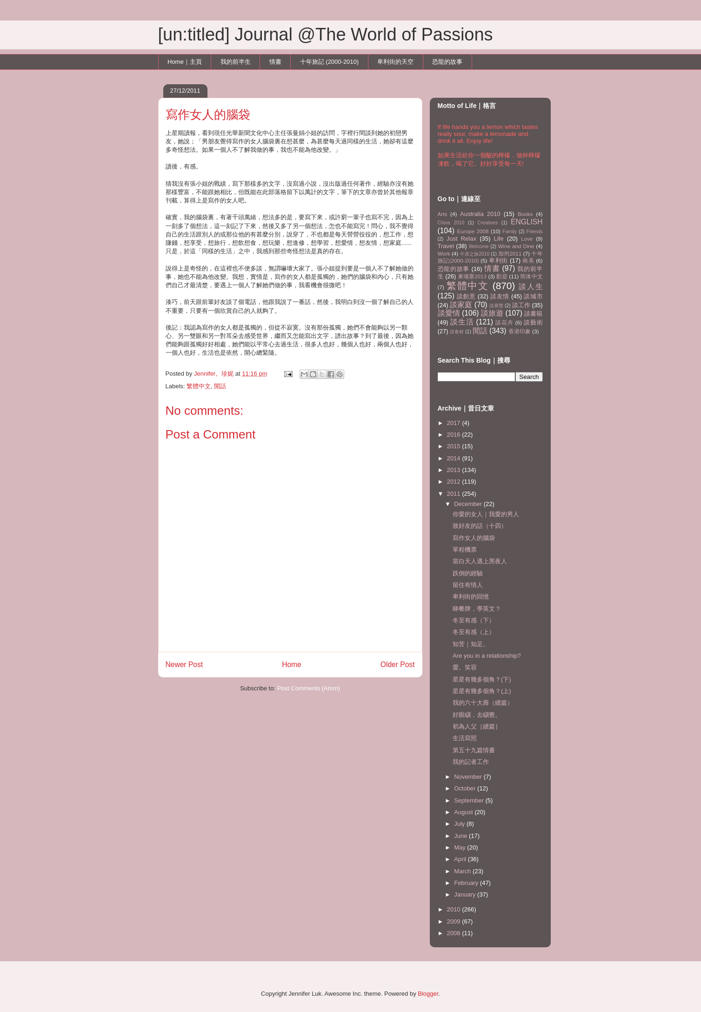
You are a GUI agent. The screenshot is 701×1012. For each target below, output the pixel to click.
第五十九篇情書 (474, 750)
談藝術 (533, 322)
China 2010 (451, 222)
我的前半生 (235, 61)
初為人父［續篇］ (477, 726)
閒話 (220, 386)
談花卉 (504, 322)
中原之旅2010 (475, 253)
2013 (454, 469)
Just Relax (461, 238)
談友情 (499, 296)
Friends (535, 231)
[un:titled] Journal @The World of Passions (325, 34)
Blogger (428, 993)
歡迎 (501, 276)
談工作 (521, 305)
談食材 (457, 331)
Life (499, 238)
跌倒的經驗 (468, 573)
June (461, 835)
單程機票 (465, 549)
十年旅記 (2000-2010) (329, 61)
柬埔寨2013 (472, 276)
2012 (454, 481)
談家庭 (461, 305)
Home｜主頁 (184, 61)
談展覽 (496, 305)
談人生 (531, 286)
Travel (446, 246)
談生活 (462, 322)
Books (525, 214)
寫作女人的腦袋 (474, 537)
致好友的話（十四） (480, 525)
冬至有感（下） (474, 620)
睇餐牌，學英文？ (477, 608)
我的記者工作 (471, 761)
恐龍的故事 (447, 61)
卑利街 (498, 260)
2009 (454, 921)
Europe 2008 (472, 231)
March (463, 871)
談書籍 (533, 313)
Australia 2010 (480, 213)
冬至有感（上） (474, 631)
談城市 (533, 296)
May (460, 847)
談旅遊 (492, 313)
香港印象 (519, 331)
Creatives (487, 222)
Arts (442, 214)
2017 (454, 422)
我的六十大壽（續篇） (483, 702)
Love (527, 239)
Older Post (398, 664)
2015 (454, 446)
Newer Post (184, 664)
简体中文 (531, 276)
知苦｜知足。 (471, 644)
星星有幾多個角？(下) (482, 679)
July (460, 823)
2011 (454, 493)
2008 (454, 933)
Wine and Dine (516, 246)
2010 (454, 909)
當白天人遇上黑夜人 (480, 561)
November (469, 776)
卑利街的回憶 (471, 596)
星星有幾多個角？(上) (482, 691)
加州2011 (509, 253)
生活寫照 (465, 738)
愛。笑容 (465, 667)
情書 (275, 61)
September (469, 800)
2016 (454, 434)
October (465, 788)
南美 (528, 260)
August (464, 812)
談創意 (466, 296)
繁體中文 (199, 386)
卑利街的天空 (395, 61)
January (465, 894)
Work (444, 253)
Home (291, 664)
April (461, 859)
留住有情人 (468, 584)
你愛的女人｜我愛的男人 (486, 514)
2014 (454, 458)
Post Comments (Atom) (308, 688)
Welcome (479, 246)
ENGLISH (526, 222)
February (467, 882)
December (469, 503)
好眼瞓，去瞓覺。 (477, 714)
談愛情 (449, 313)
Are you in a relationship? (487, 655)
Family (509, 231)
